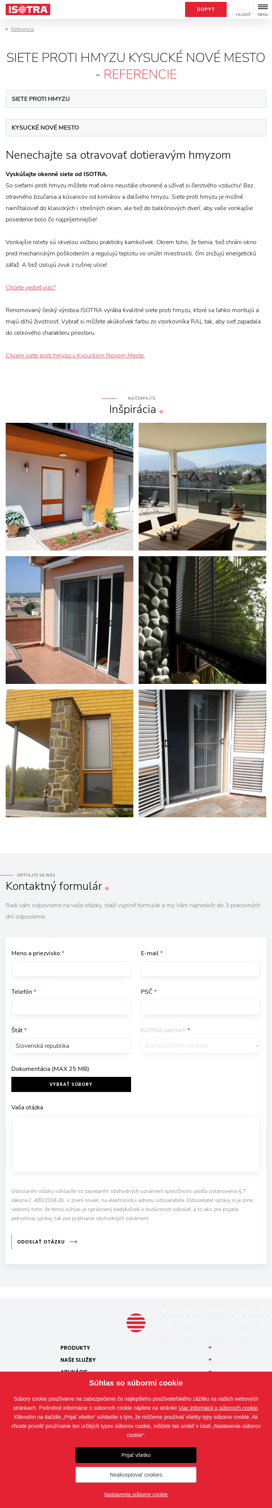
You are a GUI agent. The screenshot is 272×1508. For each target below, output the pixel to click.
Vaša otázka (27, 1107)
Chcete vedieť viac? (31, 287)
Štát (19, 1030)
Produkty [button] (75, 1348)
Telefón (23, 992)
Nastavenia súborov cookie (136, 1494)
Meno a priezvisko (37, 953)
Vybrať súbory (71, 1084)
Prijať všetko (136, 1455)
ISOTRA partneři (165, 1030)
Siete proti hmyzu (41, 99)
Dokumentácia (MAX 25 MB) (50, 1069)
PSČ (149, 992)
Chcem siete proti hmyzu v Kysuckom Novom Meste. (75, 355)
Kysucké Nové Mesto (45, 128)
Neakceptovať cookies (136, 1475)
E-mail (152, 953)
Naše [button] (78, 1360)
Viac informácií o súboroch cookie (218, 1408)
